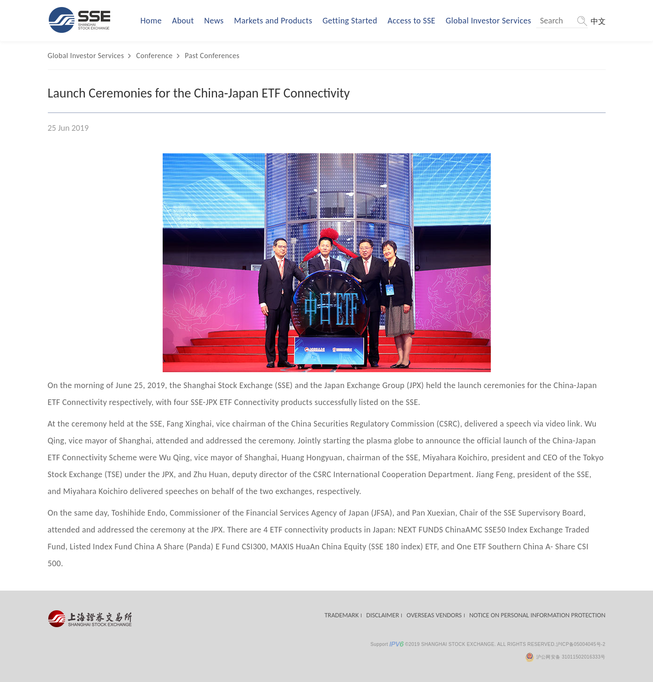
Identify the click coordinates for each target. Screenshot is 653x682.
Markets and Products (273, 20)
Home (151, 20)
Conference (154, 55)
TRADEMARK (341, 615)
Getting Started (350, 20)
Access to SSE (411, 20)
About (183, 20)
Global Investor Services (488, 20)
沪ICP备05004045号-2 (581, 644)
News (214, 20)
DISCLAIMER (382, 615)
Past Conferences (212, 55)
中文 (598, 21)
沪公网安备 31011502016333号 (565, 657)
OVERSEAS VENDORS (434, 615)
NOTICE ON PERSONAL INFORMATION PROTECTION (537, 615)
